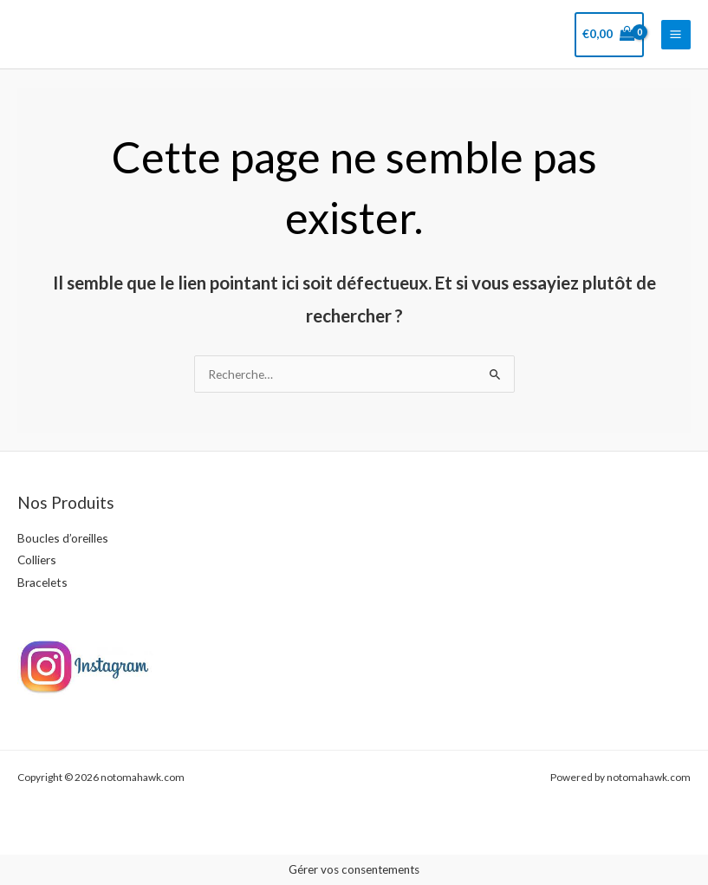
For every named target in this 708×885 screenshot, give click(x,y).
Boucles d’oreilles (62, 537)
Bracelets (42, 582)
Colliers (36, 559)
